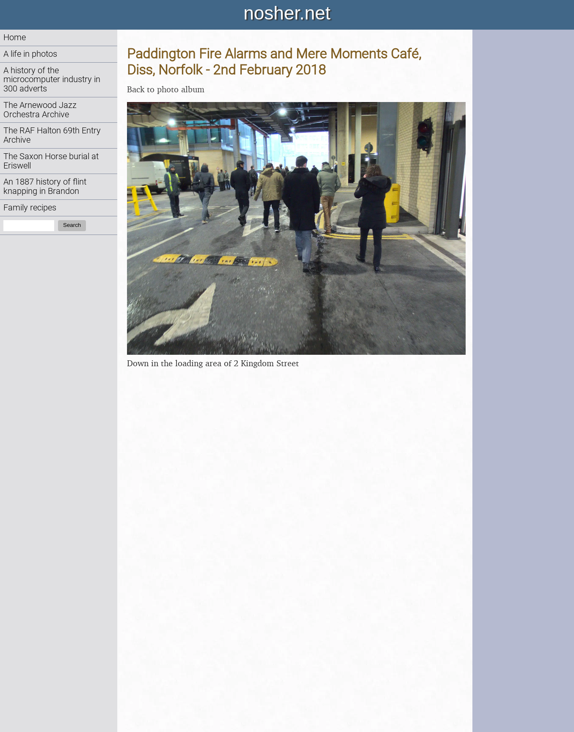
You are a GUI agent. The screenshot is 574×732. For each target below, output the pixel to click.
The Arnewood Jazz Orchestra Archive (40, 109)
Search (72, 225)
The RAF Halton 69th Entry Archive (52, 135)
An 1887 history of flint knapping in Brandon (44, 186)
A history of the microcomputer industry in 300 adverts (51, 80)
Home (14, 37)
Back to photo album (165, 89)
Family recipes (29, 208)
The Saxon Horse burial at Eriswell (51, 161)
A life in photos (30, 54)
